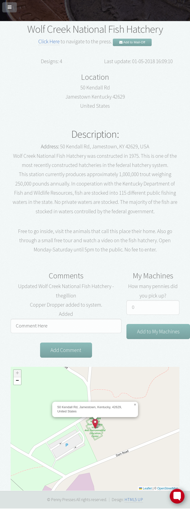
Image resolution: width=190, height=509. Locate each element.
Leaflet (145, 489)
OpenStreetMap (167, 489)
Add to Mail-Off (132, 42)
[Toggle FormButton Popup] (177, 496)
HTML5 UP (133, 500)
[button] (95, 424)
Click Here (49, 41)
